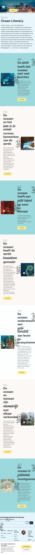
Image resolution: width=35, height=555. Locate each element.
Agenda (9, 7)
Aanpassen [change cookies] (26, 549)
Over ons (18, 4)
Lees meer (21, 101)
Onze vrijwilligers (3, 536)
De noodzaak (11, 4)
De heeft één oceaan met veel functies (24, 72)
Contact (13, 10)
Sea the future (15, 535)
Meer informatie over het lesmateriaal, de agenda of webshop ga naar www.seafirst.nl (17, 1)
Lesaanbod (24, 4)
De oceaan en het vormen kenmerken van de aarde (11, 131)
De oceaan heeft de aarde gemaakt (10, 255)
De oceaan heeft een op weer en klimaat (25, 203)
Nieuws (14, 7)
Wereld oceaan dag (16, 539)
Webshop (20, 7)
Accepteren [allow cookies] (26, 546)
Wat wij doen (3, 533)
